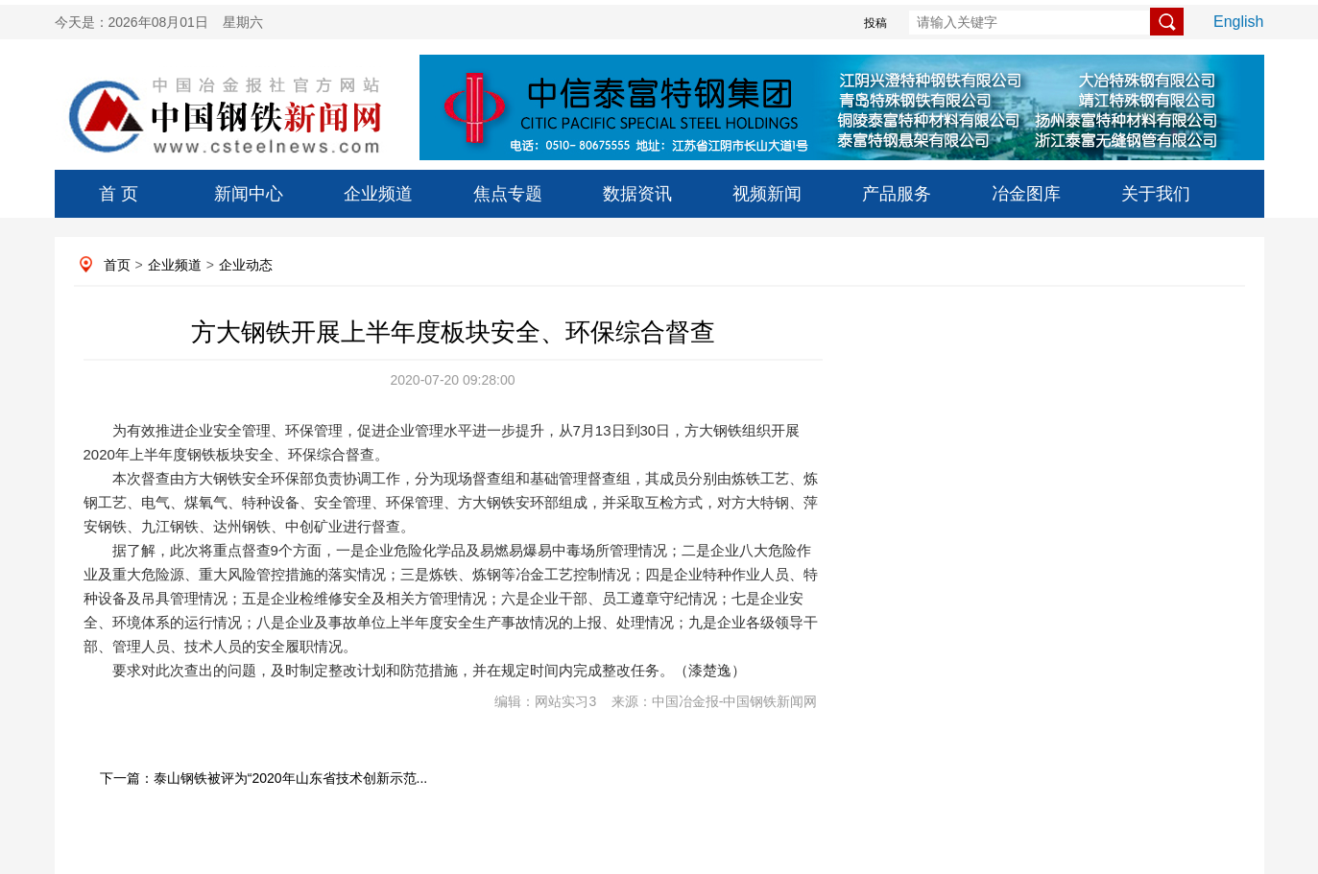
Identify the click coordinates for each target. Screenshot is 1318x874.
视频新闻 (767, 193)
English (1238, 21)
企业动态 (246, 264)
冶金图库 (1026, 193)
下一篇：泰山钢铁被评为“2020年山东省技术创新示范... (263, 778)
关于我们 (1155, 193)
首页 (117, 264)
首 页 (118, 193)
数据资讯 (637, 193)
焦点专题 (507, 193)
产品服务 (896, 193)
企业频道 (378, 193)
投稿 (875, 23)
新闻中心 (248, 193)
